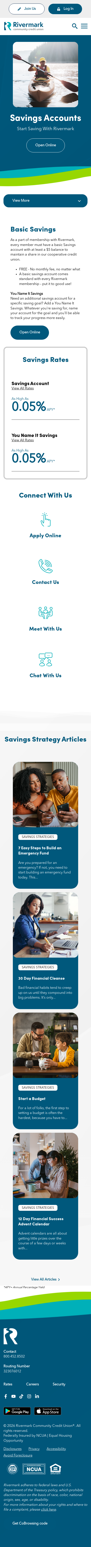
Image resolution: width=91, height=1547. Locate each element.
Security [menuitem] (59, 1384)
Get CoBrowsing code (29, 1523)
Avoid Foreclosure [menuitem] (17, 1455)
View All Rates (23, 388)
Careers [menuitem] (32, 1384)
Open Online (45, 145)
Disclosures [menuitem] (12, 1449)
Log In (65, 9)
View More (20, 201)
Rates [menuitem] (7, 1384)
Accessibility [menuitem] (56, 1449)
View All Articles (45, 1279)
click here (48, 1509)
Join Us (27, 9)
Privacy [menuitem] (34, 1449)
